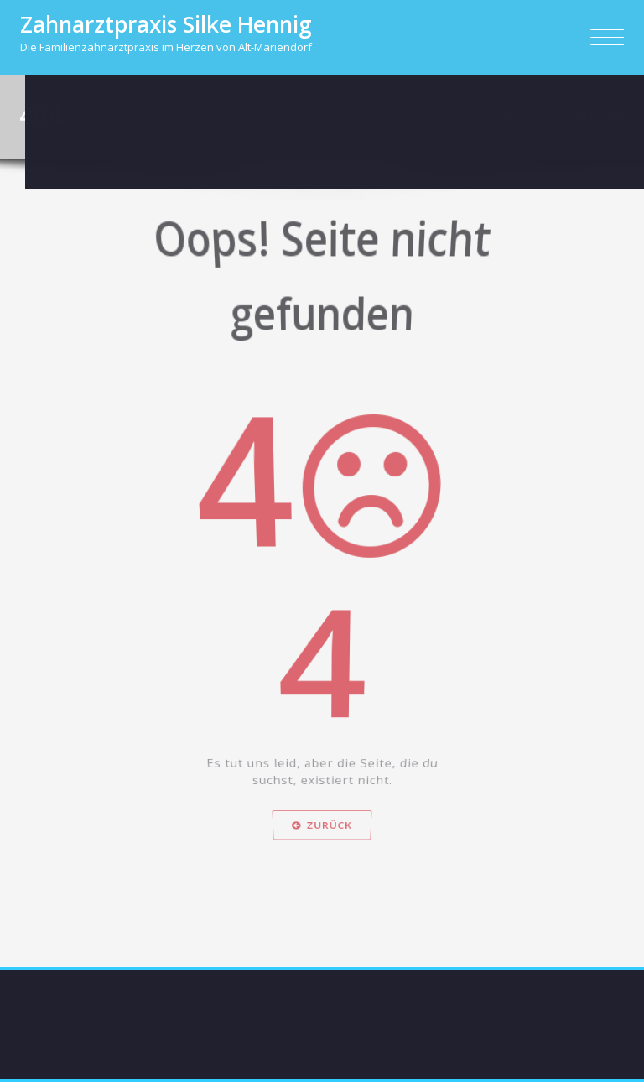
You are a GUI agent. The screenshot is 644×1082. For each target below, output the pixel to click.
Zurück (322, 860)
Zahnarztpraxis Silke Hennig (166, 24)
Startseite (536, 118)
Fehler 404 (603, 118)
